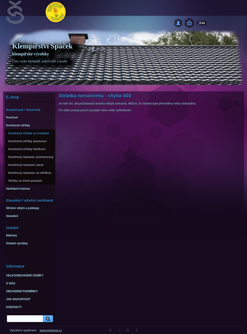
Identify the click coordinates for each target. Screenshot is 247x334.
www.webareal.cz (51, 330)
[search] (47, 318)
